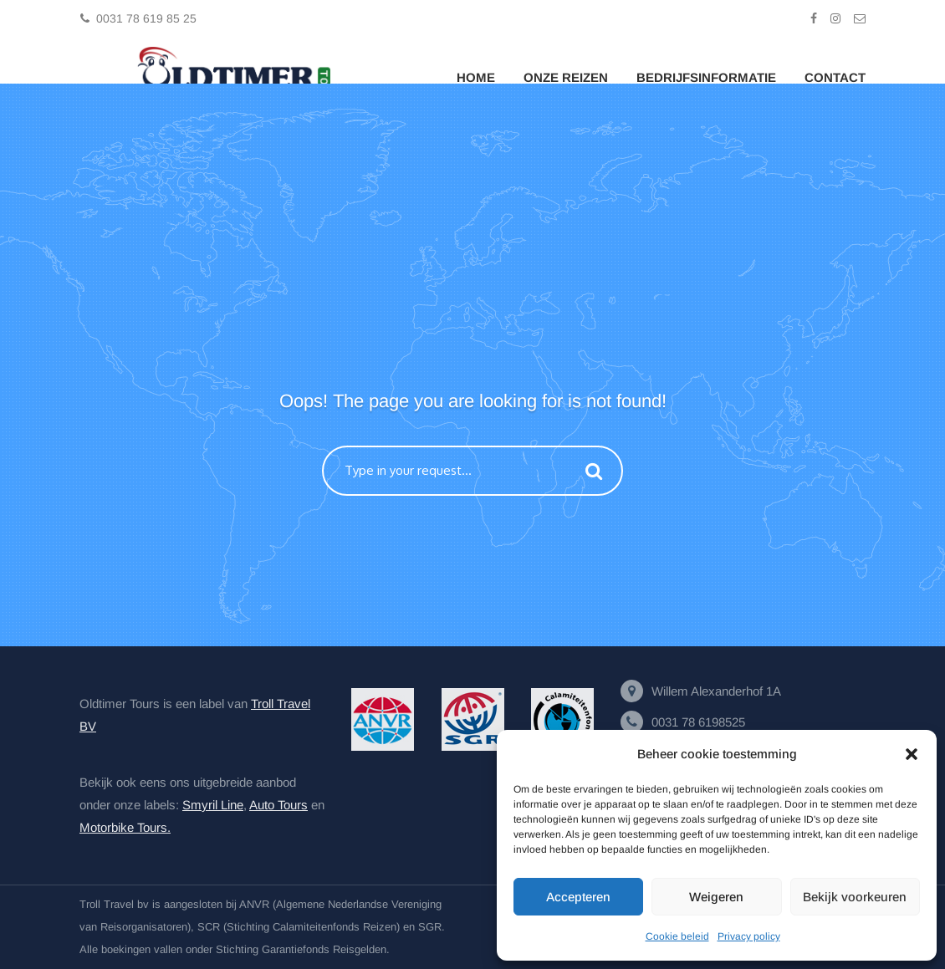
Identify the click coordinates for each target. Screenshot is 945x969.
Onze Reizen (566, 77)
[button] (911, 754)
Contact (835, 77)
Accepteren (578, 897)
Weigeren (716, 897)
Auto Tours (278, 805)
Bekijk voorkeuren (855, 897)
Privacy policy (749, 936)
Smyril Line (212, 805)
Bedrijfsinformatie (706, 77)
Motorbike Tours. (125, 827)
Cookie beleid (677, 936)
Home (476, 77)
